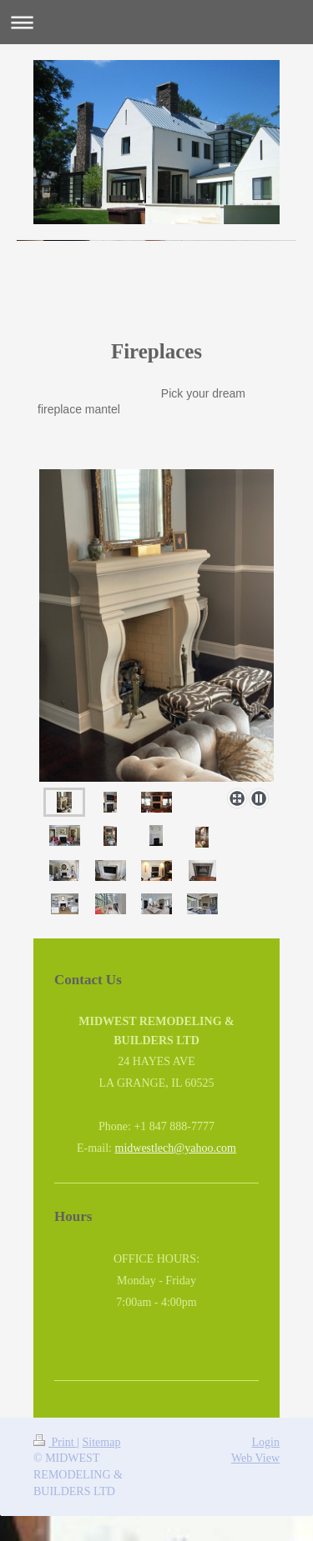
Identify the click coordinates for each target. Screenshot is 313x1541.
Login (266, 1442)
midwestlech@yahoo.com (175, 1148)
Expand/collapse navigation (156, 22)
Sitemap (102, 1442)
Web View (255, 1458)
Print (55, 1442)
